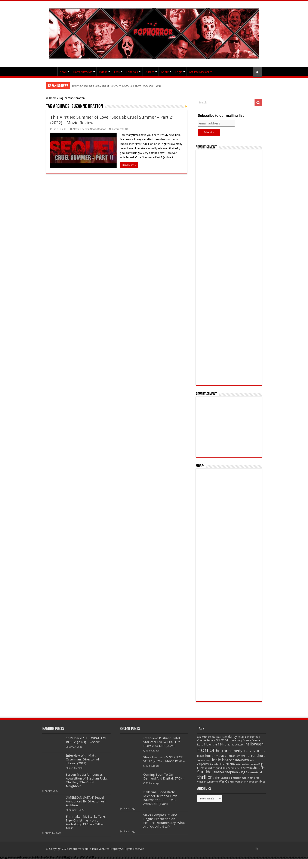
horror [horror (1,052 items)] (206, 750)
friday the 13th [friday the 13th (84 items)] (214, 744)
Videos (103, 71)
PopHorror (51, 71)
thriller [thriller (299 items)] (204, 777)
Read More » (129, 164)
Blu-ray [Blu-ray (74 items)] (232, 736)
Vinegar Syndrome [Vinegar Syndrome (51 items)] (207, 781)
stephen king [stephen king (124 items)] (235, 772)
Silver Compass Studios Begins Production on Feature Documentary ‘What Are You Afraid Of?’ (164, 821)
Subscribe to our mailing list (221, 115)
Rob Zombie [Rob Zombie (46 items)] (229, 768)
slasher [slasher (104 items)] (219, 772)
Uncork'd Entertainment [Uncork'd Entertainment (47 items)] (234, 778)
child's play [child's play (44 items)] (243, 737)
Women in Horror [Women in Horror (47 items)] (244, 781)
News (63, 71)
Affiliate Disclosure (200, 71)
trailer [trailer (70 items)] (216, 777)
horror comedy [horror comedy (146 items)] (229, 750)
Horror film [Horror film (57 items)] (249, 751)
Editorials (132, 71)
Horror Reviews (82, 71)
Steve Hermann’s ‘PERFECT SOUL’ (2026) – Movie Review (164, 759)
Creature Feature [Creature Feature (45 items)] (206, 740)
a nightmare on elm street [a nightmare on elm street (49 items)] (212, 736)
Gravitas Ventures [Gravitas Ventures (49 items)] (235, 744)
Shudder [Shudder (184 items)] (205, 771)
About (165, 71)
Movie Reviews (81, 129)
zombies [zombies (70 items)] (260, 781)
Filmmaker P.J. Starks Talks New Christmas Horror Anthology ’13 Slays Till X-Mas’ (86, 822)
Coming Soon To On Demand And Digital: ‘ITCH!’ (163, 776)
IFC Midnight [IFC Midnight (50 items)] (204, 760)
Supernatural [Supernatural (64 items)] (254, 772)
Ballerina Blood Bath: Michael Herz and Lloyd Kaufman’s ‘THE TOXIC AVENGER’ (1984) (160, 798)
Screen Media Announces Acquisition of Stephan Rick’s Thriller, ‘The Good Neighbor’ (87, 780)
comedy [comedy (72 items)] (255, 736)
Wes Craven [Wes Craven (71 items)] (226, 781)
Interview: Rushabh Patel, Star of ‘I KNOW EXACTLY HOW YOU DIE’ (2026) (117, 85)
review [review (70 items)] (254, 764)
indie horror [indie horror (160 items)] (223, 760)
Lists (117, 71)
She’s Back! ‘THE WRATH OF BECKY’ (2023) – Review (86, 740)
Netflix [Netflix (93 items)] (230, 764)
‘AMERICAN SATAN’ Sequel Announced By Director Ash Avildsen (86, 801)
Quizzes (149, 71)
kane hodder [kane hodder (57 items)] (217, 764)
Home (51, 98)
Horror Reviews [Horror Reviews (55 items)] (236, 755)
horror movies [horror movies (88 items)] (215, 756)
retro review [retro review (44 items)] (242, 764)
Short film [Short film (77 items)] (258, 767)
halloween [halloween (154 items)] (254, 744)
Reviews (101, 129)
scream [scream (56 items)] (247, 767)
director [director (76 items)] (221, 740)
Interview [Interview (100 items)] (242, 760)
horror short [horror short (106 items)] (255, 756)
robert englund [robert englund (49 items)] (213, 767)
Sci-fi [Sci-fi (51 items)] (239, 767)
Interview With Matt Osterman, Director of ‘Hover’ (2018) (82, 759)
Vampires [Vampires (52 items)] (253, 777)
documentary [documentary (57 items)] (234, 740)
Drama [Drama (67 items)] (247, 740)
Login (178, 71)
